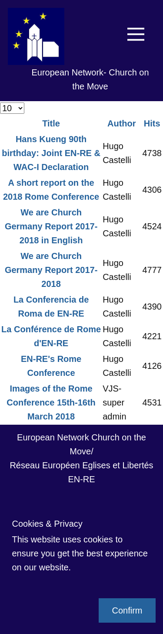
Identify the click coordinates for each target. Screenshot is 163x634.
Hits (152, 123)
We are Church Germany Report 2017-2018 (51, 270)
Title (51, 123)
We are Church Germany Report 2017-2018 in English (51, 226)
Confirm (127, 610)
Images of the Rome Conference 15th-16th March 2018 (51, 402)
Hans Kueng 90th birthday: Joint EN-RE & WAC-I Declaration (51, 153)
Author (121, 123)
